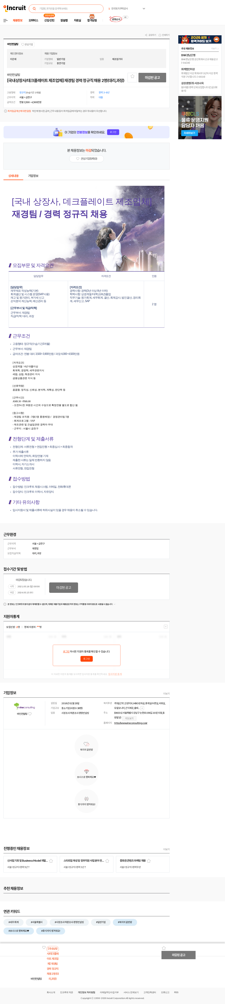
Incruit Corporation (116, 998)
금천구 (41, 543)
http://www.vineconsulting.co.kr (130, 723)
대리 (34, 553)
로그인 (66, 651)
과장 (39, 553)
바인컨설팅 (12, 44)
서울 (34, 543)
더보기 (166, 693)
